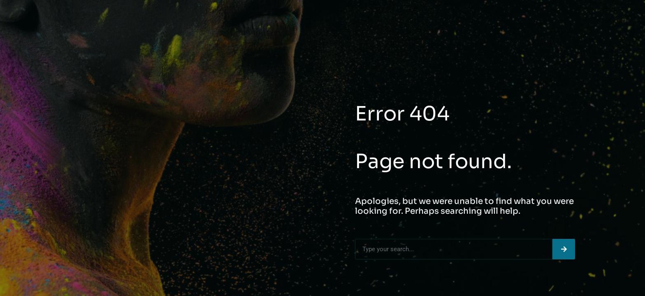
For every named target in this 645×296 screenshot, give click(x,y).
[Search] (563, 249)
